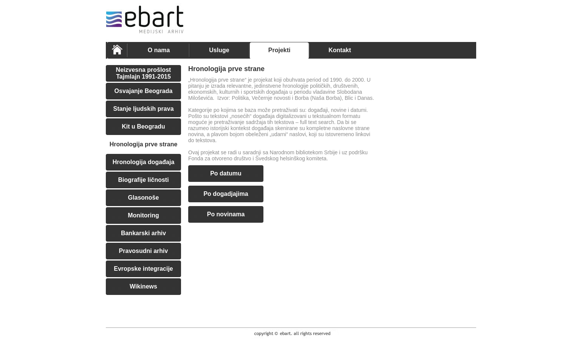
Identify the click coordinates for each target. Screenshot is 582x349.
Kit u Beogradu (143, 126)
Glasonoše (143, 197)
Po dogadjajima (225, 194)
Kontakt (339, 50)
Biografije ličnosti (143, 180)
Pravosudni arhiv (143, 251)
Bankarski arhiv (143, 233)
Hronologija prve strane (144, 144)
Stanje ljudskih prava (143, 108)
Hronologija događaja (144, 162)
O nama (159, 50)
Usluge (219, 50)
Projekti (279, 50)
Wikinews (143, 286)
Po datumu (225, 173)
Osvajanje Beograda (144, 91)
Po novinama (226, 214)
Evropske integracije (143, 268)
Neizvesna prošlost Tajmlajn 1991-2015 (143, 73)
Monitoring (143, 215)
